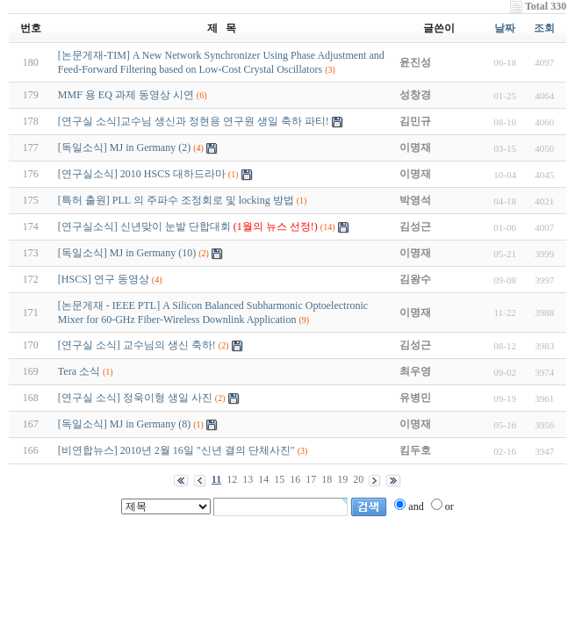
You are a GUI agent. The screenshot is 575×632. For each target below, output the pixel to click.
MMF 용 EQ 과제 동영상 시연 (126, 95)
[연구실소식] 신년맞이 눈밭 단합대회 (188, 226)
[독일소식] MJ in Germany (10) (127, 253)
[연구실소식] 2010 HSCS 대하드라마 (142, 174)
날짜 (504, 28)
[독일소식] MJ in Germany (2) (124, 147)
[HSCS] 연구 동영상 (103, 279)
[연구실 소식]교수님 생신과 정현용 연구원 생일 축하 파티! (193, 121)
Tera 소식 (79, 371)
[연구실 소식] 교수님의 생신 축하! (137, 345)
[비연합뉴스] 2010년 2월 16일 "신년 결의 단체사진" (176, 450)
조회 (544, 28)
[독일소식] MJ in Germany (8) (124, 424)
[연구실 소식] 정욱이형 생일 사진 (135, 397)
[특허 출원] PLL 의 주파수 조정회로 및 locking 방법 (176, 200)
